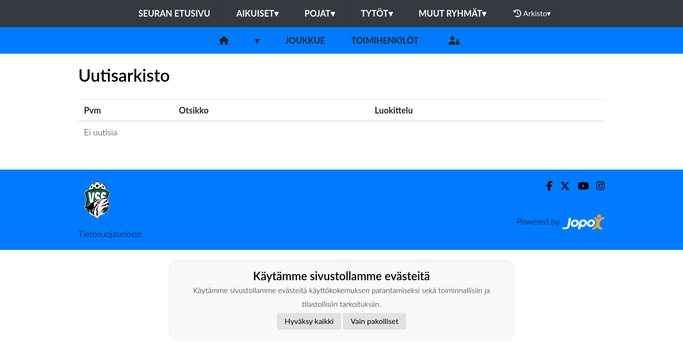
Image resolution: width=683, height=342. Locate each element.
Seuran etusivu (174, 13)
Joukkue (305, 40)
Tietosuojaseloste (110, 233)
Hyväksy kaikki (309, 320)
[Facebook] (546, 186)
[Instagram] (597, 186)
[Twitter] (561, 186)
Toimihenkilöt (384, 40)
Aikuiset (257, 13)
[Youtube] (579, 186)
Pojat (320, 13)
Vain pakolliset (374, 320)
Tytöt (377, 13)
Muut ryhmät (453, 13)
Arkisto (532, 13)
